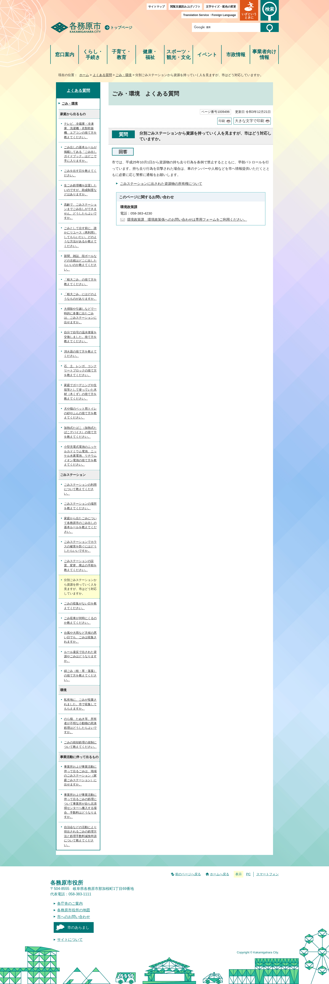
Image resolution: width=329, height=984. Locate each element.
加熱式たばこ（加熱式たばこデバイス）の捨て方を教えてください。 (80, 432)
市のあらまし (78, 927)
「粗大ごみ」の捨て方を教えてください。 (80, 282)
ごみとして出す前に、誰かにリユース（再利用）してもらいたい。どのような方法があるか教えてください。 (80, 237)
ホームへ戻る (219, 874)
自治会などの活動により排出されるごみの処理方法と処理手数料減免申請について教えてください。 (80, 836)
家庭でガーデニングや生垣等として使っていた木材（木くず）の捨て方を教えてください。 (80, 391)
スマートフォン (267, 874)
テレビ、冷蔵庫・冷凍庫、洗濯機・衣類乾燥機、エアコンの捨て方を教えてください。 (80, 130)
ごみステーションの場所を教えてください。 (80, 506)
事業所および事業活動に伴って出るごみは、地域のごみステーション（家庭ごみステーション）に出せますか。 (80, 775)
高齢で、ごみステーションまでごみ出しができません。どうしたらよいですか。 (80, 211)
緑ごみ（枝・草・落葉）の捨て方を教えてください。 (80, 675)
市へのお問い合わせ (73, 917)
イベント (207, 54)
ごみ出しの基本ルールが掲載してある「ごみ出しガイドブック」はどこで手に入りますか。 (80, 154)
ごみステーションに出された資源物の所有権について (161, 184)
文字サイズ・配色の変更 (221, 6)
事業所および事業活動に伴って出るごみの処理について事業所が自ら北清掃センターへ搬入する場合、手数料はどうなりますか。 (80, 806)
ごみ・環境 (124, 75)
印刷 (222, 121)
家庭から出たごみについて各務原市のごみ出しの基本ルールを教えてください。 (80, 525)
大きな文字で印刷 (249, 121)
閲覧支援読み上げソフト (185, 6)
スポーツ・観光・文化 (178, 54)
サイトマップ (156, 6)
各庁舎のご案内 (70, 903)
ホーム (84, 75)
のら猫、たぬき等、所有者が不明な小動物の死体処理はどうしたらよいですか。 (80, 725)
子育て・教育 (121, 54)
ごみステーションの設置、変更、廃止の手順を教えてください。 (80, 565)
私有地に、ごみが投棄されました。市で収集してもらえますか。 (80, 704)
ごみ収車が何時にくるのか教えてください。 (80, 620)
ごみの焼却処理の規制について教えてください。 (80, 745)
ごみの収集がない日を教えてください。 (80, 606)
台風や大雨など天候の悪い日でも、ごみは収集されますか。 (80, 637)
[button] (249, 10)
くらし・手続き (93, 54)
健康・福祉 (150, 54)
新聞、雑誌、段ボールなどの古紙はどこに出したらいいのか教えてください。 (80, 262)
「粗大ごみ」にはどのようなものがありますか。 (80, 296)
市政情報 (235, 54)
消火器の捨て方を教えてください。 (80, 354)
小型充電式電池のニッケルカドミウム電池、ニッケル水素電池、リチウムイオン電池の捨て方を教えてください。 (80, 455)
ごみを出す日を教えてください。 (80, 173)
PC (248, 874)
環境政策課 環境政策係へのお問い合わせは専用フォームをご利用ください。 (187, 219)
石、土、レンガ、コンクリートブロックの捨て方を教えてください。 (80, 370)
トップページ (121, 27)
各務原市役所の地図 (73, 910)
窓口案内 (64, 54)
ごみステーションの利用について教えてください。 (80, 489)
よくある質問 (102, 75)
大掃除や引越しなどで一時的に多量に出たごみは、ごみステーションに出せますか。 (80, 315)
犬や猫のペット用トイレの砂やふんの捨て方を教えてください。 (80, 413)
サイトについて (70, 940)
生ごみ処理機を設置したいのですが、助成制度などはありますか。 (80, 190)
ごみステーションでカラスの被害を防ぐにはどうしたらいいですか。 (80, 546)
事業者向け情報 (264, 54)
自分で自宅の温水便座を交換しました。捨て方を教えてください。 (80, 337)
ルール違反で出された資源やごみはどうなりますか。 (80, 656)
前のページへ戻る (188, 874)
